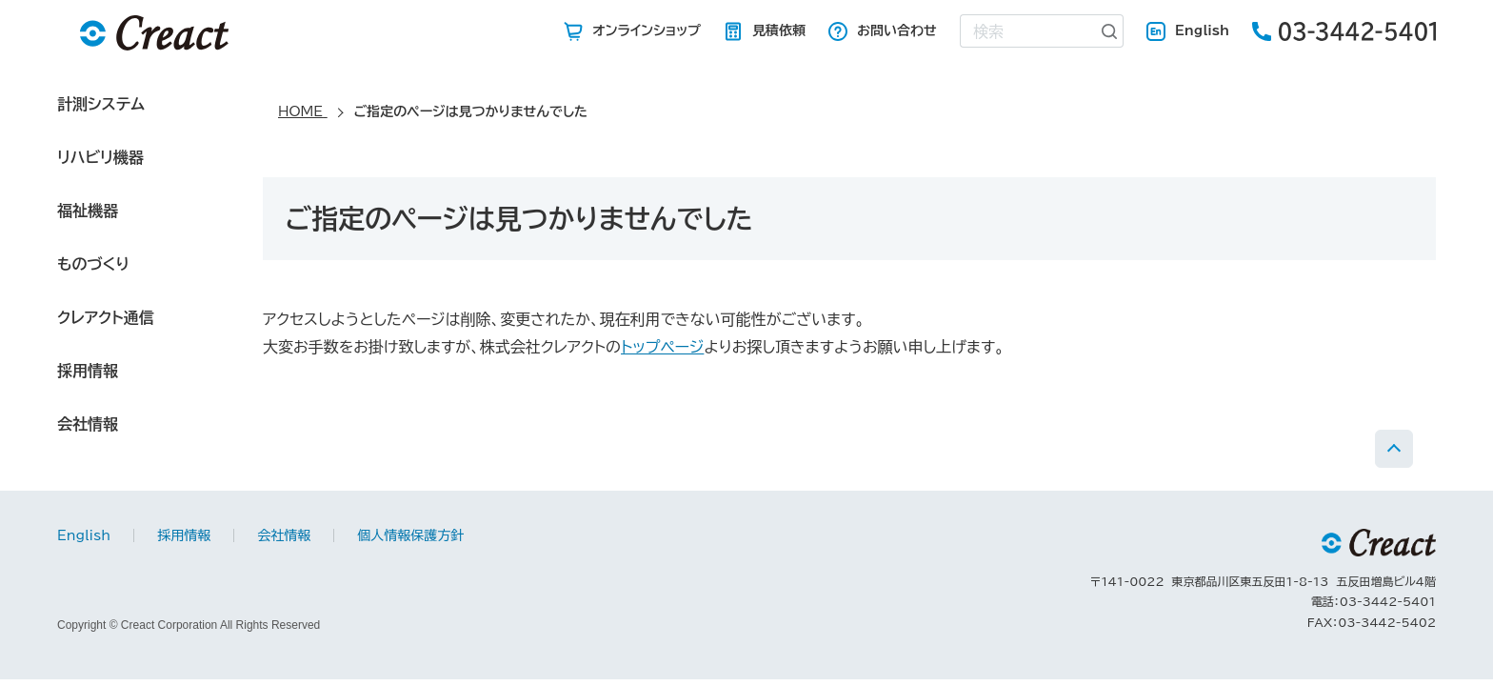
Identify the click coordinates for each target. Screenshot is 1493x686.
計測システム (101, 103)
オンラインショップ (646, 30)
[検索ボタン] (1110, 31)
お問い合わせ (897, 30)
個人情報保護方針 (410, 535)
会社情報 (87, 424)
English (1202, 30)
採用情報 (87, 370)
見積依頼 (779, 30)
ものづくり (93, 264)
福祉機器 (87, 210)
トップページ (662, 346)
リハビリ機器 (100, 157)
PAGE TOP (1394, 449)
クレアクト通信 (105, 317)
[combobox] (1028, 31)
